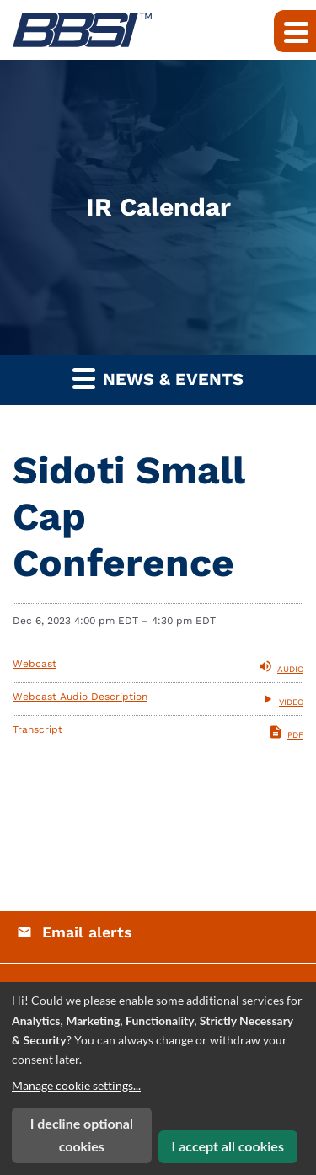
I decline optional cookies (81, 1134)
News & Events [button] (158, 377)
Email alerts (87, 932)
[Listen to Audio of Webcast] (158, 666)
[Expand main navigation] (295, 31)
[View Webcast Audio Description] (158, 699)
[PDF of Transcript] (158, 732)
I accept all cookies (228, 1146)
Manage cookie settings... (76, 1085)
